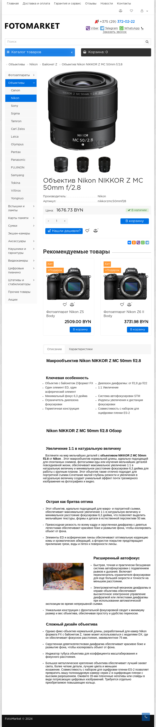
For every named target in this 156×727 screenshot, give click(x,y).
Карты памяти (18, 218)
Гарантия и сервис (67, 3)
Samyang (17, 175)
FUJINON (17, 167)
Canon (15, 90)
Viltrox (16, 191)
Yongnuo (17, 198)
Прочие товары (19, 292)
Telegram (111, 28)
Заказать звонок (115, 32)
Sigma (15, 113)
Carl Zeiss (18, 129)
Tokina (15, 183)
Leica (14, 137)
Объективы (17, 64)
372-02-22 (117, 21)
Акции (12, 300)
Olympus (17, 144)
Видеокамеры (18, 261)
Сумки (12, 226)
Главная (13, 3)
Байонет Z (49, 64)
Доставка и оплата (36, 3)
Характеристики (81, 349)
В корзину (135, 221)
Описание (54, 349)
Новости (107, 3)
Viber (95, 28)
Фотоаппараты (19, 75)
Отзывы (90, 3)
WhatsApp (132, 28)
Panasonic (18, 160)
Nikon (33, 64)
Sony (14, 106)
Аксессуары (17, 241)
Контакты (124, 3)
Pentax (16, 152)
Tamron (16, 121)
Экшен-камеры (19, 233)
